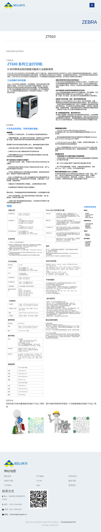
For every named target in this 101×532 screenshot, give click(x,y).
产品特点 (9, 60)
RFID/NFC (73, 476)
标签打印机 (8, 481)
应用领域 (9, 125)
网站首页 (7, 476)
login (38, 485)
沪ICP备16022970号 (68, 522)
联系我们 (72, 485)
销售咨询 (9, 400)
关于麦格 (40, 476)
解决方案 (72, 481)
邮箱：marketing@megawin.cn (16, 514)
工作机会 (7, 485)
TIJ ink (39, 481)
